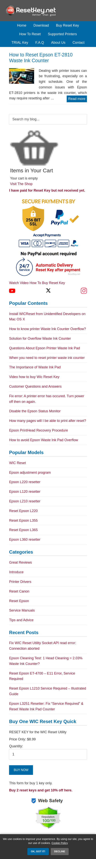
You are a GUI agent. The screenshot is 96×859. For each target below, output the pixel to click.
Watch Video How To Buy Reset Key (37, 283)
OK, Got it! (38, 851)
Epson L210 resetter (24, 501)
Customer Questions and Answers (35, 386)
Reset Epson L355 (23, 520)
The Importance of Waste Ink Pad (35, 367)
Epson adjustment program (30, 472)
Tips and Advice (21, 620)
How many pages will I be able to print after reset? (47, 421)
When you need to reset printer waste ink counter (47, 358)
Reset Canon (19, 591)
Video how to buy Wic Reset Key (34, 377)
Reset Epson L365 (23, 530)
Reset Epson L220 (23, 511)
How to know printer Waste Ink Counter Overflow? (47, 329)
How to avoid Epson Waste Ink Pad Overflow (43, 440)
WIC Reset (17, 463)
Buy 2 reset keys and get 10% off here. (40, 790)
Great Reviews (20, 562)
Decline (59, 851)
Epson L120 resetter (24, 492)
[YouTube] (12, 291)
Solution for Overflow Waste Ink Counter (40, 338)
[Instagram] (84, 291)
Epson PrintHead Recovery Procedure (38, 430)
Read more (76, 99)
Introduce (16, 572)
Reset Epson (19, 601)
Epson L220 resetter (24, 482)
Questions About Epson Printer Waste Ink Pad (44, 348)
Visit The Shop (21, 184)
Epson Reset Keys (48, 10)
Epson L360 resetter (24, 539)
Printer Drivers (20, 582)
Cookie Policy (59, 843)
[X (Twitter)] (48, 291)
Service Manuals (22, 610)
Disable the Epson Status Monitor (35, 411)
